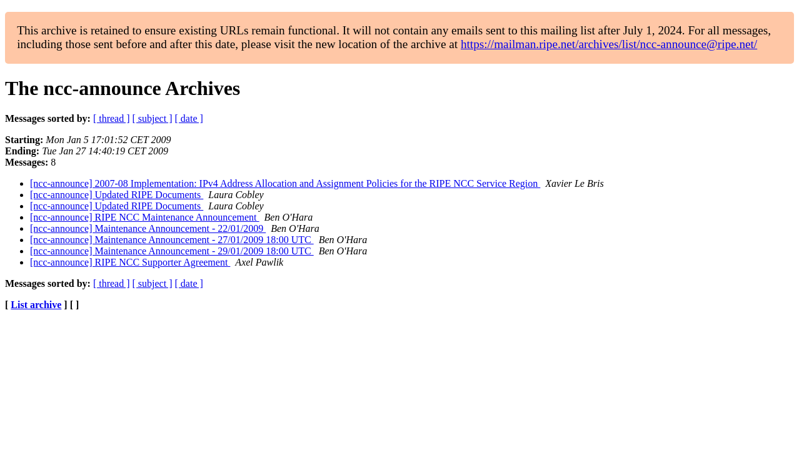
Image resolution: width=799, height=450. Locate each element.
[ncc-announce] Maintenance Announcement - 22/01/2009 (148, 228)
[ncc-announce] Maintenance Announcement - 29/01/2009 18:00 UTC (172, 251)
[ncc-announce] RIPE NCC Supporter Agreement (130, 262)
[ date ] (189, 118)
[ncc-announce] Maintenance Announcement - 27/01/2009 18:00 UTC (172, 239)
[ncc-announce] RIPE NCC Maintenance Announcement (144, 217)
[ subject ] (153, 118)
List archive (36, 304)
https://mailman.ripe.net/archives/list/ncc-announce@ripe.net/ (609, 44)
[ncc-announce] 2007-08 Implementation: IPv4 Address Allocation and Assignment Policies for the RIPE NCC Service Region (285, 183)
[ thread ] (111, 118)
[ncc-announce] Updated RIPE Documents (116, 194)
